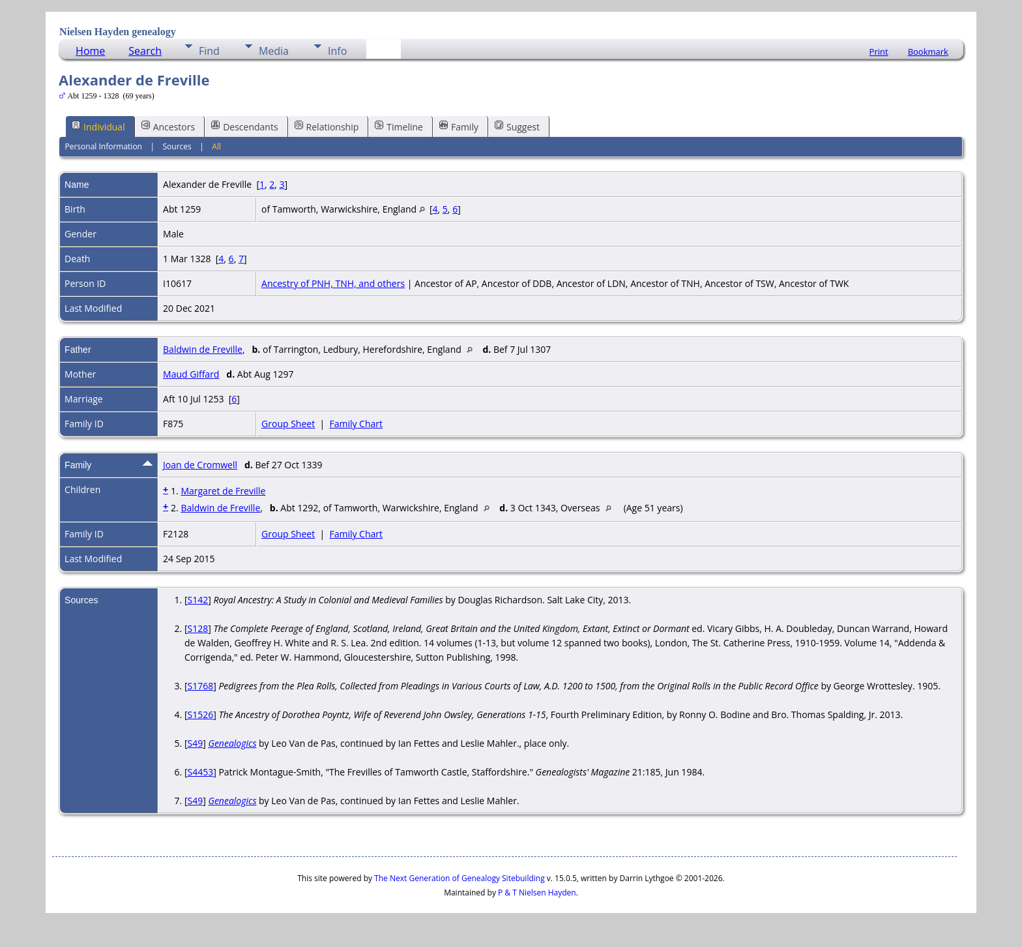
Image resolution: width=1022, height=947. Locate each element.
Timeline (399, 126)
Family (458, 126)
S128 (197, 628)
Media (274, 51)
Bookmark (928, 51)
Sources (177, 146)
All (216, 146)
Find (209, 51)
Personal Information (103, 146)
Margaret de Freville (223, 491)
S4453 (200, 772)
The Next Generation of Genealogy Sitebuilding (459, 878)
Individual (98, 126)
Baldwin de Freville (202, 349)
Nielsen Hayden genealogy (117, 31)
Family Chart (356, 423)
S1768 (200, 686)
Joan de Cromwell (200, 464)
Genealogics (232, 743)
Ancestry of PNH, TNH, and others (333, 283)
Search (145, 51)
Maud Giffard (191, 374)
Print (878, 51)
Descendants (244, 126)
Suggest (517, 126)
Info (337, 51)
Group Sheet (288, 423)
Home (90, 51)
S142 (197, 600)
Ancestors (168, 126)
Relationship (327, 126)
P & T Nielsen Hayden (537, 892)
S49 (195, 743)
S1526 (200, 714)
